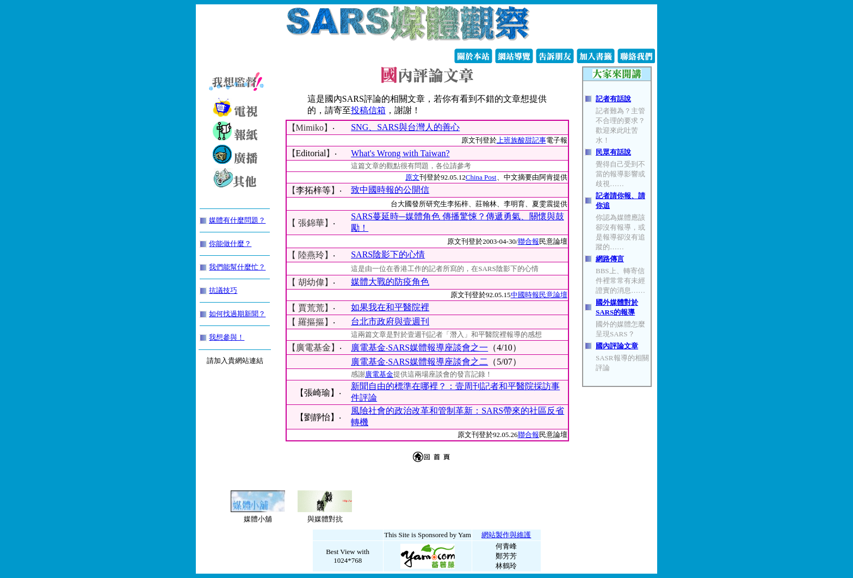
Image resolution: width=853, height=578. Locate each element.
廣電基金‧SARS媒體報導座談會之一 (419, 347)
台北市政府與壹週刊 (390, 321)
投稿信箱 (368, 110)
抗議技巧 (223, 290)
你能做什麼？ (230, 243)
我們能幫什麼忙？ (237, 267)
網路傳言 (610, 259)
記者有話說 (613, 99)
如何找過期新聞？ (237, 314)
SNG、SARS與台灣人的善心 (405, 127)
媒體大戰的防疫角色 (390, 281)
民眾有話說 (613, 152)
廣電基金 (379, 374)
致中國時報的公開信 (390, 189)
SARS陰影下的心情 (388, 254)
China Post (481, 177)
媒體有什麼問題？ (237, 220)
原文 (412, 177)
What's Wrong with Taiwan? (400, 153)
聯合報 (528, 241)
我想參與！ (226, 337)
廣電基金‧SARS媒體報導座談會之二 (419, 361)
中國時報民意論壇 (539, 295)
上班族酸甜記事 (521, 140)
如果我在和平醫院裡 (390, 307)
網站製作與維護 (506, 535)
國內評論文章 (617, 346)
